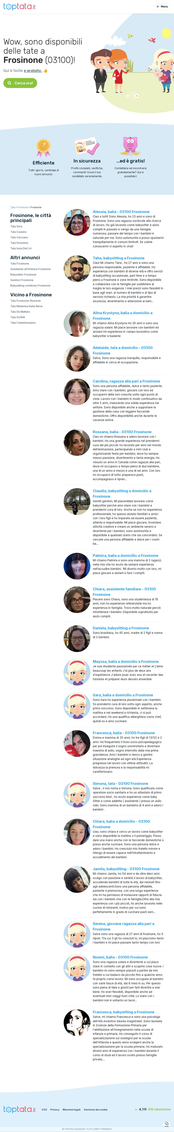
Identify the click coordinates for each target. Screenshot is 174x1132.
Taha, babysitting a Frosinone (118, 258)
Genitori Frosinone (22, 280)
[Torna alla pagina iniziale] (20, 6)
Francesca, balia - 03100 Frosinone (124, 733)
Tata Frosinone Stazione (25, 300)
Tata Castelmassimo (23, 322)
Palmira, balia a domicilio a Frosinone (125, 555)
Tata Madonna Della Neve (26, 306)
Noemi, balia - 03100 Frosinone (120, 957)
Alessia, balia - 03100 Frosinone (121, 212)
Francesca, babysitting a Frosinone (123, 1012)
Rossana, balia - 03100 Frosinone (122, 432)
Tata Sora (16, 226)
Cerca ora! (20, 83)
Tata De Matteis (20, 311)
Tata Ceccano (19, 237)
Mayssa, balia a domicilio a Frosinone (126, 661)
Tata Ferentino (19, 242)
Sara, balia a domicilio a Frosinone (123, 695)
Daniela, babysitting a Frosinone (121, 628)
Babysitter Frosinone (23, 274)
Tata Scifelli (17, 317)
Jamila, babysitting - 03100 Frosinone (126, 869)
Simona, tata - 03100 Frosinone (120, 783)
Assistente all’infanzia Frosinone (30, 269)
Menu (162, 6)
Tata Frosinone (19, 263)
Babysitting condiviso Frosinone (30, 285)
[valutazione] (151, 1109)
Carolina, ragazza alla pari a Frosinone (126, 381)
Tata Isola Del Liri (21, 248)
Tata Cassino (18, 232)
